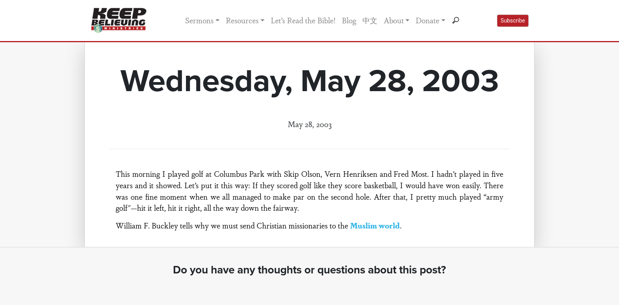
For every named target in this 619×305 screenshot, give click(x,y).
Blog (349, 20)
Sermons (199, 20)
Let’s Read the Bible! (303, 20)
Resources (242, 20)
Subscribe (513, 20)
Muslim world (375, 225)
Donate (427, 20)
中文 (369, 20)
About (394, 20)
